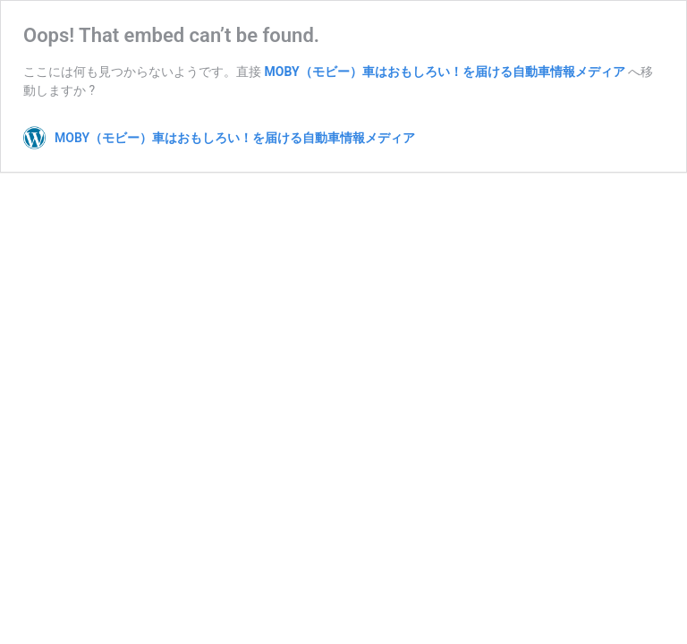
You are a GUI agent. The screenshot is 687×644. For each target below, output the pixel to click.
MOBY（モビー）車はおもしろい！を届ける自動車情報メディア (444, 71)
